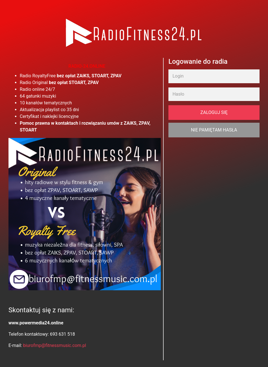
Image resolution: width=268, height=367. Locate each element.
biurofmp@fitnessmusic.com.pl (54, 345)
